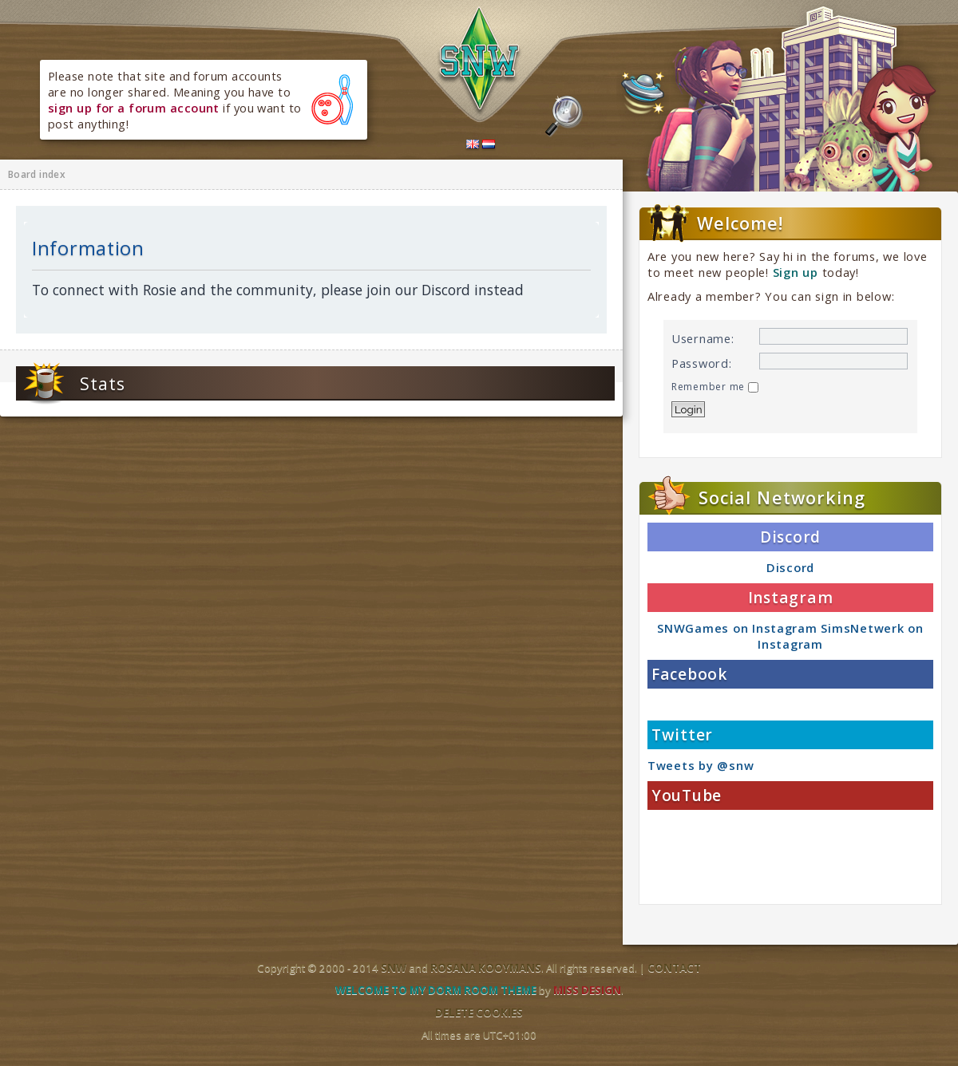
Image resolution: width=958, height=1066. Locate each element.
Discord (790, 567)
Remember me (714, 386)
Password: (701, 363)
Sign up (795, 272)
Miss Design (587, 990)
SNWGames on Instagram (737, 628)
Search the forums (564, 116)
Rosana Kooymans (485, 968)
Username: (702, 338)
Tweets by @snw (700, 765)
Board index (36, 174)
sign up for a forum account (134, 108)
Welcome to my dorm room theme (435, 990)
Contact (674, 968)
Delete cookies (479, 1012)
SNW (393, 968)
